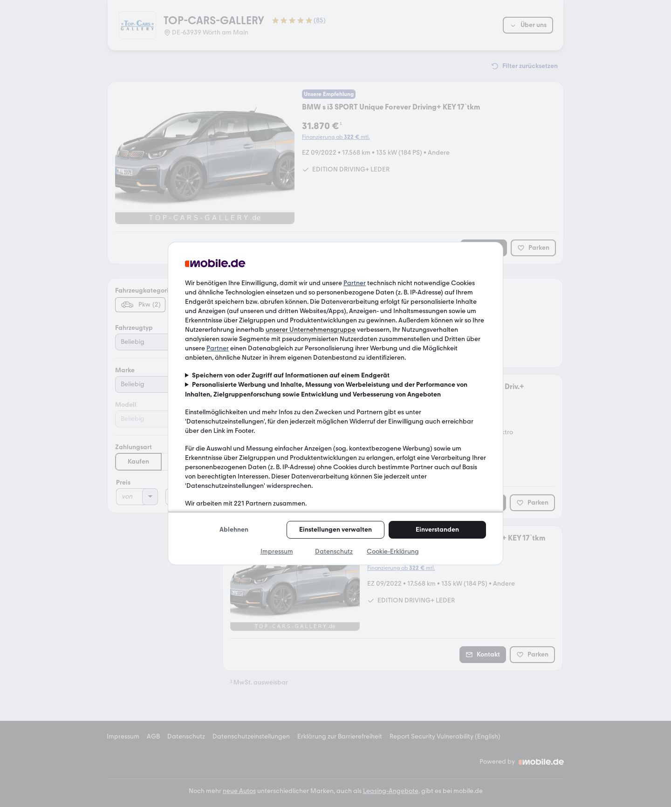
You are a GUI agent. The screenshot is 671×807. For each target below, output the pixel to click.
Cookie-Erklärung (393, 551)
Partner (354, 283)
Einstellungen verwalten (335, 529)
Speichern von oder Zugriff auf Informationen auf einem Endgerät (291, 375)
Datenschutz (334, 551)
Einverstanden (437, 529)
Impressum (276, 551)
